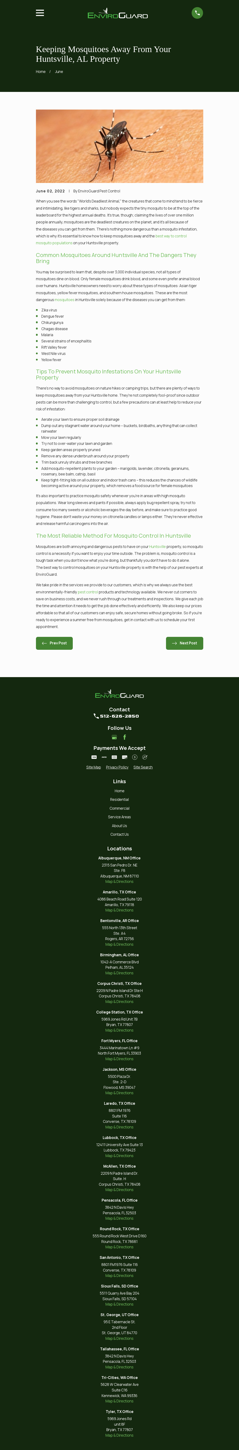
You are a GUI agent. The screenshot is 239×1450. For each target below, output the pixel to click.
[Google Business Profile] (114, 737)
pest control (88, 592)
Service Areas (119, 816)
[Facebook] (124, 737)
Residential (119, 799)
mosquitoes (64, 299)
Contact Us (119, 834)
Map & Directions (119, 881)
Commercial (119, 808)
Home (119, 790)
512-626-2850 (119, 716)
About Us (119, 825)
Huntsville (157, 546)
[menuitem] (93, 767)
